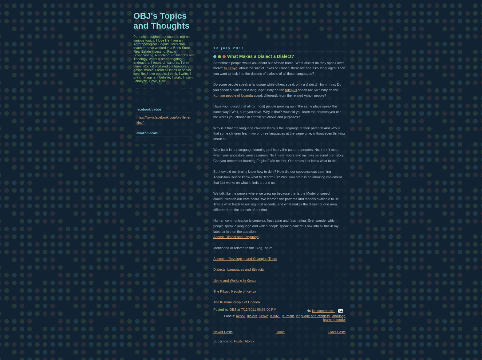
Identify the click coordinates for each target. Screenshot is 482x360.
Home (280, 332)
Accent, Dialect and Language (236, 237)
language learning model (334, 318)
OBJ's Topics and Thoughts (161, 20)
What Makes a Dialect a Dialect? (260, 56)
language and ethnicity (313, 316)
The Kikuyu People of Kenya (234, 291)
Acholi (240, 316)
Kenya (263, 316)
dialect (252, 316)
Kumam (288, 316)
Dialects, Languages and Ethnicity (238, 269)
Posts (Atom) (244, 341)
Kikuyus (291, 90)
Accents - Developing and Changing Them (245, 259)
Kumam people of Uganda (233, 95)
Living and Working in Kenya (234, 280)
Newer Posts (223, 332)
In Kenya (230, 68)
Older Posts (337, 332)
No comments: (323, 311)
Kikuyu (275, 316)
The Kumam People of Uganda (236, 302)
